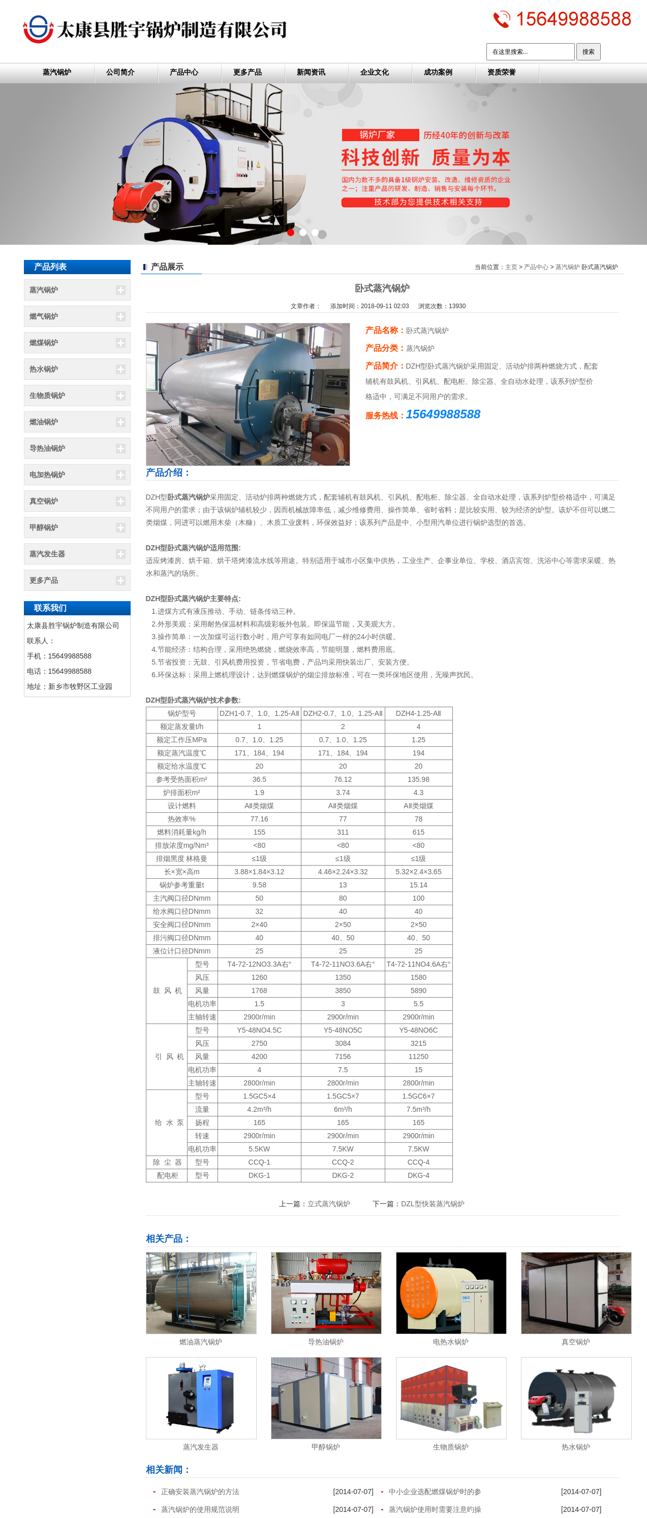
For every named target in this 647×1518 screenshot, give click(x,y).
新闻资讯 (311, 72)
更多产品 (247, 72)
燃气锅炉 (43, 316)
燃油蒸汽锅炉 (200, 1342)
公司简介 (120, 72)
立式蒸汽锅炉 (328, 1204)
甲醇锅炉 (43, 527)
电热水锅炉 (451, 1342)
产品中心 (184, 72)
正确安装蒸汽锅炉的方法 (200, 1492)
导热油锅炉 (47, 448)
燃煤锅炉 (43, 343)
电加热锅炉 (47, 475)
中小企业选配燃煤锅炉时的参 (435, 1492)
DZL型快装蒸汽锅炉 (432, 1204)
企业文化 (374, 72)
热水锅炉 (43, 369)
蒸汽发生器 (47, 554)
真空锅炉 (43, 501)
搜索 (588, 51)
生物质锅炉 (47, 395)
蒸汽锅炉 (57, 72)
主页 (511, 267)
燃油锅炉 (43, 422)
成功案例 (438, 72)
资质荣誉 (501, 72)
